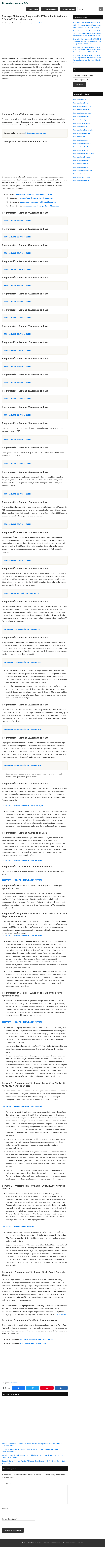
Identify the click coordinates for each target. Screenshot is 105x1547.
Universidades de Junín (80, 140)
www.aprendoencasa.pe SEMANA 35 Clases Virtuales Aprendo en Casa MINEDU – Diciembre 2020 (32, 1444)
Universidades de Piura (80, 164)
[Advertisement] (35, 41)
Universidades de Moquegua (82, 157)
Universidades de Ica (79, 137)
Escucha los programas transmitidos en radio (36, 1339)
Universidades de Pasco (80, 160)
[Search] (101, 9)
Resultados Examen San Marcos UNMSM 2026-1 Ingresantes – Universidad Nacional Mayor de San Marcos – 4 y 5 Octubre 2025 (87, 33)
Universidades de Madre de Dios (83, 154)
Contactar (80, 1543)
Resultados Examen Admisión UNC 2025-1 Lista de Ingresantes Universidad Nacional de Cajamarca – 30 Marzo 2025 (87, 41)
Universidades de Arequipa (81, 116)
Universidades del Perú (80, 100)
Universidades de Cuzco (80, 127)
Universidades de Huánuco (81, 133)
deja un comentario (36, 23)
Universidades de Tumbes (81, 177)
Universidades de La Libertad (82, 143)
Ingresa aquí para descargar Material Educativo (34, 194)
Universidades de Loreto (81, 150)
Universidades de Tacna (80, 174)
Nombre (5, 1509)
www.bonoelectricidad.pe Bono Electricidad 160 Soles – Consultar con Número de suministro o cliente (32, 1456)
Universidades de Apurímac (82, 113)
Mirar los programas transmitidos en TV (34, 1343)
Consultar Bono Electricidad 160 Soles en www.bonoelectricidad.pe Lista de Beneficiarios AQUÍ (30, 1450)
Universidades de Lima (80, 103)
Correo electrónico (9, 1519)
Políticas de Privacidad (68, 1543)
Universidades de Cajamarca (82, 123)
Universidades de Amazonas (82, 106)
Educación (13, 1383)
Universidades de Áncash (81, 110)
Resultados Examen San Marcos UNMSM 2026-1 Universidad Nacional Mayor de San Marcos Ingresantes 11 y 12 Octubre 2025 (87, 25)
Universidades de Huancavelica (83, 130)
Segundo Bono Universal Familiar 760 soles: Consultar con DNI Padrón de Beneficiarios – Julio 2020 (34, 1462)
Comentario (7, 1483)
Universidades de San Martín (82, 170)
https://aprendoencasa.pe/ (36, 133)
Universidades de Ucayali (81, 181)
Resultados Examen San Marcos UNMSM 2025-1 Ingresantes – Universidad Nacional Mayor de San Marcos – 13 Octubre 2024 (87, 49)
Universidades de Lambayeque (83, 147)
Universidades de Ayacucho (82, 120)
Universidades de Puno (80, 167)
